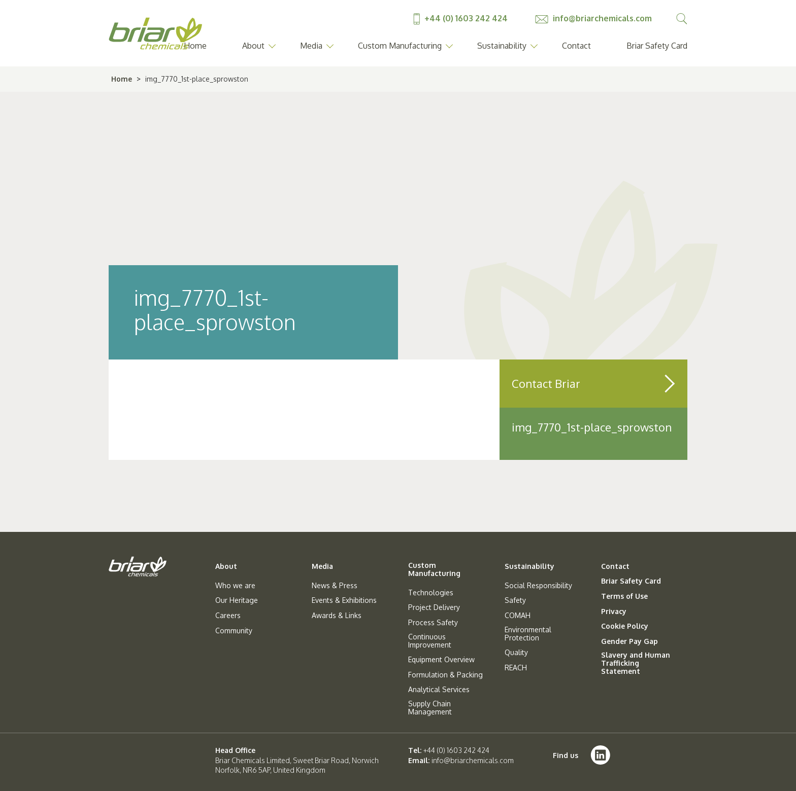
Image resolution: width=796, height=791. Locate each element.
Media (311, 46)
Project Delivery (434, 607)
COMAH (517, 616)
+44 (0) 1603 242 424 (461, 18)
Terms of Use (624, 596)
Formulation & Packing (445, 675)
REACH (516, 668)
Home (121, 79)
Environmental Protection (528, 634)
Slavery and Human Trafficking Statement (635, 663)
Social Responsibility (538, 586)
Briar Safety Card (656, 46)
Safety (515, 600)
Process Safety (433, 623)
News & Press (334, 586)
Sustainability (501, 46)
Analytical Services (439, 690)
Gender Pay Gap (629, 641)
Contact (576, 46)
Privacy (613, 611)
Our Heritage (236, 600)
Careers (228, 616)
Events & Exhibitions (344, 600)
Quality (516, 653)
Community (233, 631)
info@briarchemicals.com (593, 18)
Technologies (430, 593)
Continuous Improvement (429, 641)
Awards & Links (336, 616)
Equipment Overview (441, 660)
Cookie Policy (624, 626)
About (253, 46)
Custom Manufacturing (400, 46)
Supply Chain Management (430, 708)
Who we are (235, 586)
